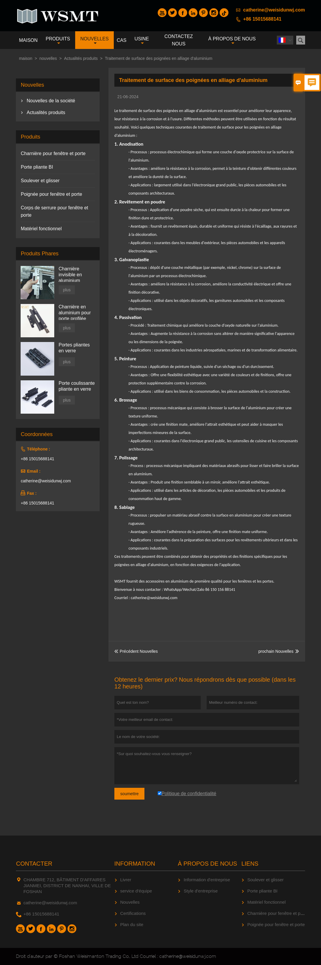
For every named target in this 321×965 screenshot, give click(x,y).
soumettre (129, 793)
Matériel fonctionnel (41, 228)
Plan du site (131, 924)
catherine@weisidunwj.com (274, 9)
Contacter (34, 863)
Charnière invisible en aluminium (70, 274)
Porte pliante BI (37, 167)
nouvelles (94, 40)
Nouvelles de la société (51, 100)
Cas (121, 40)
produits (58, 40)
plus (67, 289)
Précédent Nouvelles (136, 651)
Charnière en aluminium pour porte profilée (75, 312)
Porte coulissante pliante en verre (77, 386)
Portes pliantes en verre (74, 347)
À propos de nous (232, 40)
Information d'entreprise (207, 879)
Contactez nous (178, 40)
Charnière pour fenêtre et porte (53, 153)
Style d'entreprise (201, 890)
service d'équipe (136, 890)
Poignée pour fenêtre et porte (51, 194)
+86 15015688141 (262, 19)
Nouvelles (130, 902)
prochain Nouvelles (275, 651)
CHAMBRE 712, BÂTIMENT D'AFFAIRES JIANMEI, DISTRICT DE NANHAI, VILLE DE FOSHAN (67, 885)
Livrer (125, 879)
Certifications (133, 913)
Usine (141, 40)
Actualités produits (81, 58)
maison (28, 40)
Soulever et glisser (40, 180)
